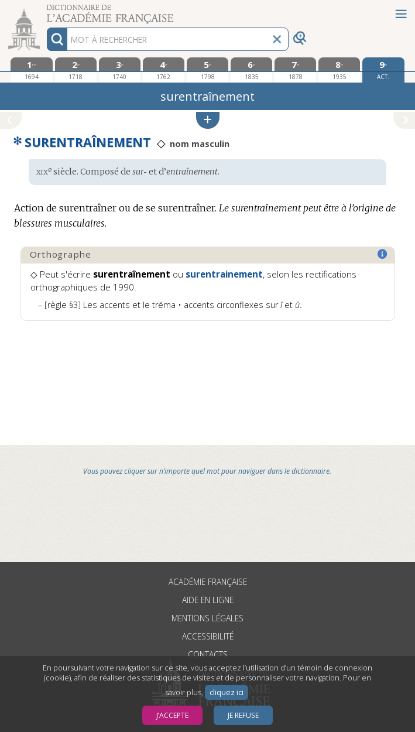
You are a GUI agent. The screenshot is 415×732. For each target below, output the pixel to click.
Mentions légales (207, 618)
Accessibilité (208, 636)
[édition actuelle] (383, 70)
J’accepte (172, 715)
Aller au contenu (46, 10)
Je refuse (243, 715)
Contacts (208, 654)
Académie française (208, 581)
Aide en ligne (208, 600)
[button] (207, 120)
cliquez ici (226, 692)
